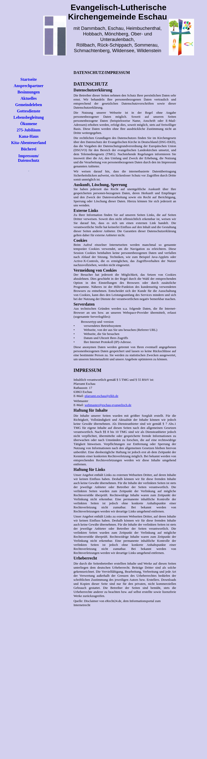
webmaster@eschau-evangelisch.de (108, 405)
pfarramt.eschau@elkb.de (101, 396)
